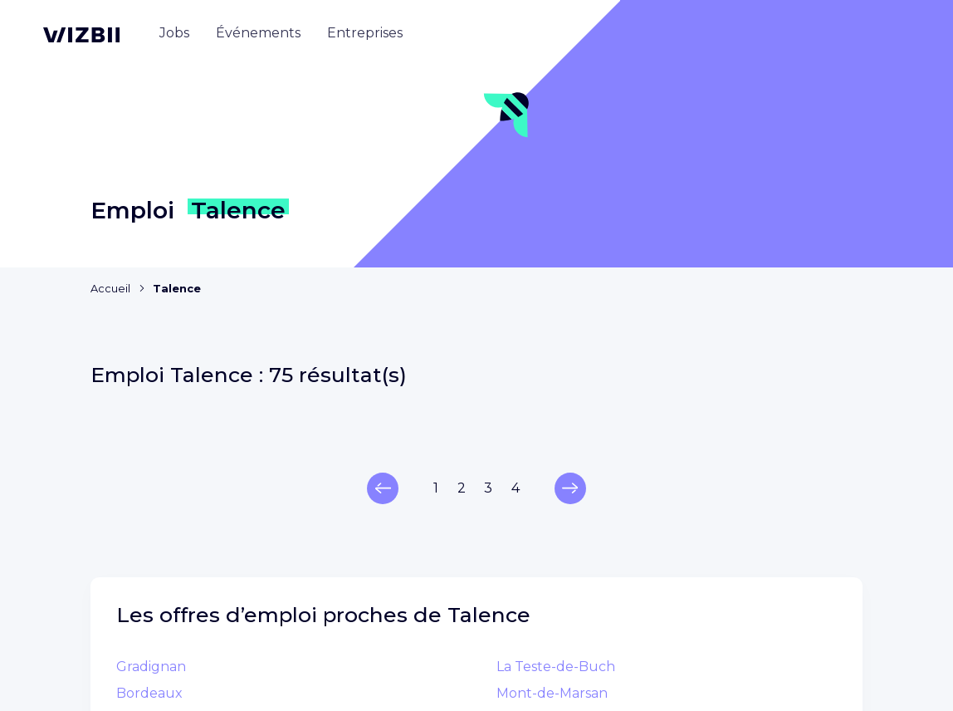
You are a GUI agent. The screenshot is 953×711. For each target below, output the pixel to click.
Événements (531, 512)
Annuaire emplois (550, 459)
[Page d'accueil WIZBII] (81, 35)
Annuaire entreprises (562, 485)
